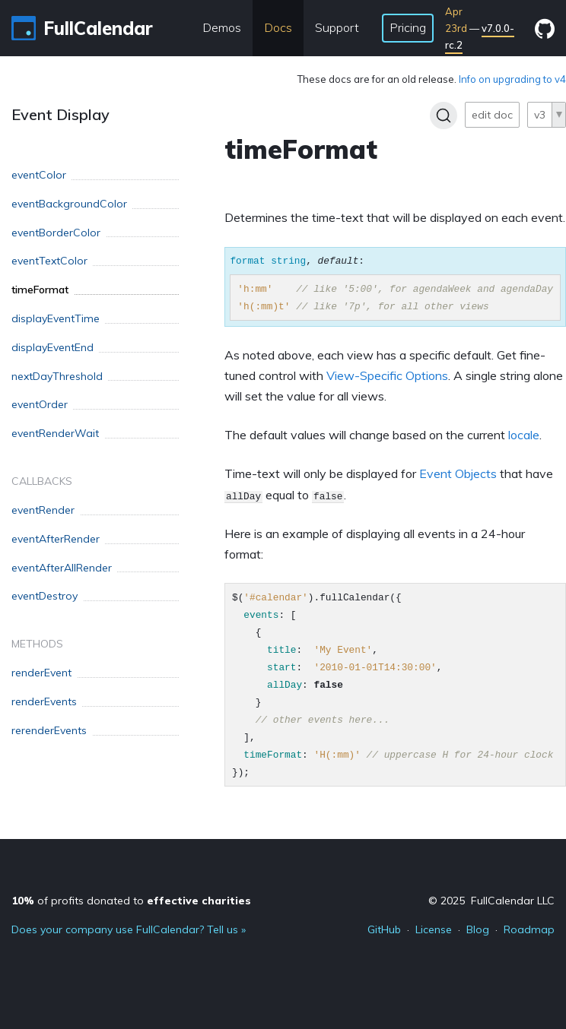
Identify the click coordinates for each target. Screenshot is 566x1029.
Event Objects (458, 473)
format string (268, 261)
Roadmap (529, 929)
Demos (221, 27)
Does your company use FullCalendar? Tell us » (128, 929)
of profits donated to (131, 900)
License (433, 929)
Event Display (60, 114)
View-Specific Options (387, 375)
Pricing (408, 27)
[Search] (443, 115)
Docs (278, 27)
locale (523, 434)
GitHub (384, 929)
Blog (477, 929)
